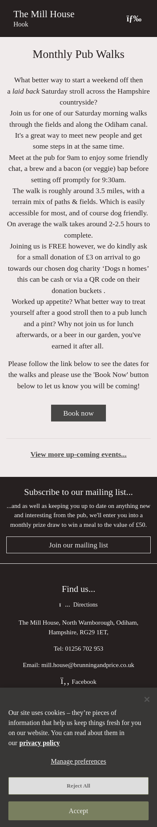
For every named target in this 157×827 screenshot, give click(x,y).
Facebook (79, 681)
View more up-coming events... (79, 454)
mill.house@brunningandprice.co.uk (87, 664)
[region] (78, 757)
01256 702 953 (84, 648)
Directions (78, 605)
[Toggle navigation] (134, 18)
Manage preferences (78, 761)
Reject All (78, 786)
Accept (78, 810)
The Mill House (44, 13)
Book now (78, 413)
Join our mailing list (78, 545)
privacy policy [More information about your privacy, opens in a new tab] (39, 742)
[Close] (147, 699)
